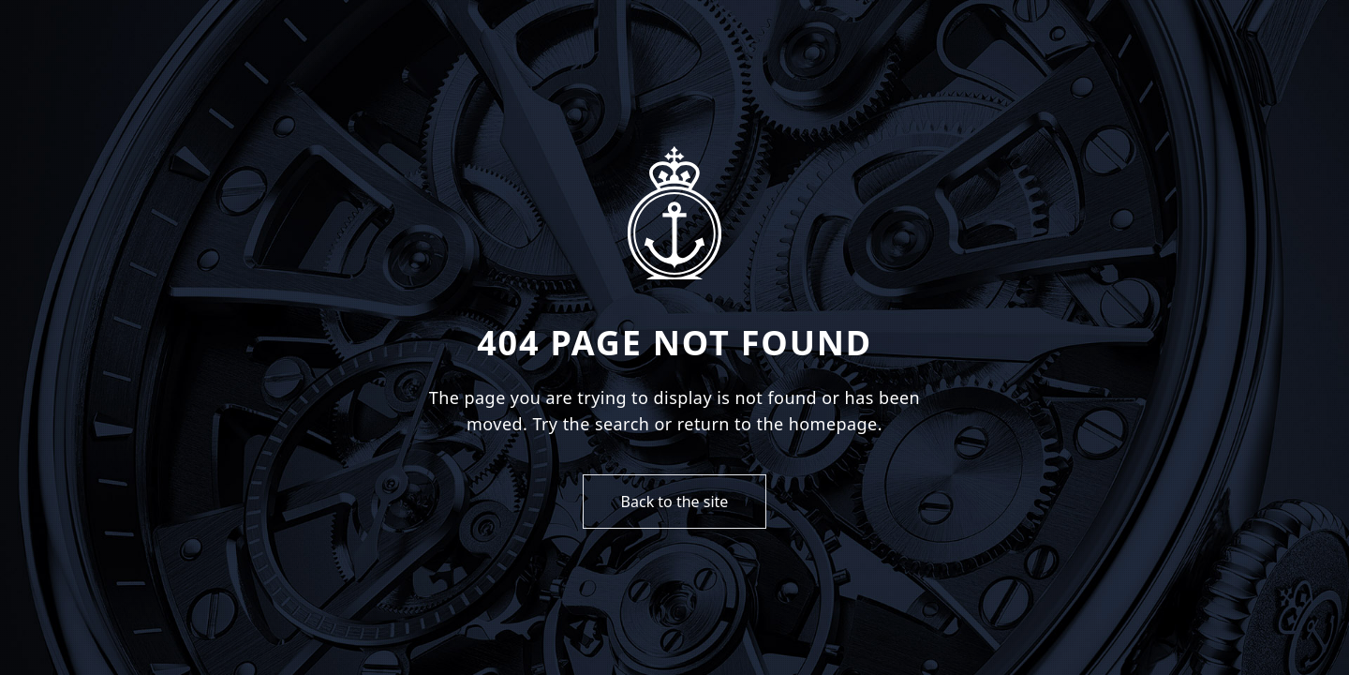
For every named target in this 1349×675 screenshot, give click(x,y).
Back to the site (675, 501)
